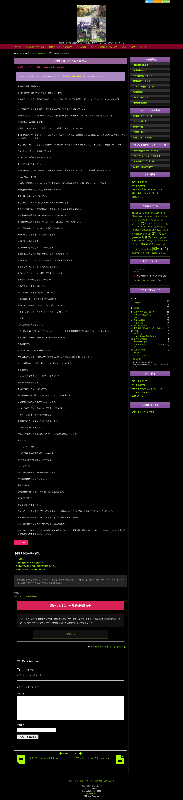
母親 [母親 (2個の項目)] (138, 238)
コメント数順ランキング (143, 87)
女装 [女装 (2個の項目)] (139, 234)
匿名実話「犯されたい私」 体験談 (148, 328)
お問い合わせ (137, 197)
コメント (20, 694)
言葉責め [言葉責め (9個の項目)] (147, 243)
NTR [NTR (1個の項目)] (152, 213)
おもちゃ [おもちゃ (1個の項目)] (149, 216)
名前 (70, 725)
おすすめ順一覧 (140, 121)
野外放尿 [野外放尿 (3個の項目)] (146, 249)
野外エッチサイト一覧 (142, 116)
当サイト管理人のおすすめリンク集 (147, 189)
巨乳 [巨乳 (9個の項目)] (156, 233)
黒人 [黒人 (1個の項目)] (163, 253)
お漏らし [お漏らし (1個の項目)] (158, 216)
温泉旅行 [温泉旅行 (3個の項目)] (156, 237)
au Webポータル (141, 342)
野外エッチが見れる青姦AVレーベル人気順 (67, 47)
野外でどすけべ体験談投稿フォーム (45, 76)
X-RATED (95, 647)
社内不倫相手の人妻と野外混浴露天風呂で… (37, 566)
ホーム (18, 47)
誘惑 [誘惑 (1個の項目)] (158, 244)
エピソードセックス (142, 355)
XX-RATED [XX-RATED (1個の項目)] (140, 216)
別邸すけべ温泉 (140, 325)
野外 (102, 647)
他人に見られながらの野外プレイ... (150, 280)
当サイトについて (138, 47)
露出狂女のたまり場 (142, 315)
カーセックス (115, 647)
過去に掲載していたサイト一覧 (145, 193)
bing (135, 317)
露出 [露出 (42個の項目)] (160, 248)
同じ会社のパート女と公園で (30, 563)
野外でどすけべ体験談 (35, 47)
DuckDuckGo (139, 350)
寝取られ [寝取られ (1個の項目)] (147, 234)
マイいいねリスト (140, 97)
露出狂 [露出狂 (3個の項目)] (150, 253)
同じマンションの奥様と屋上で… (32, 569)
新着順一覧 (139, 127)
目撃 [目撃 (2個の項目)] (150, 241)
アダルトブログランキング (143, 412)
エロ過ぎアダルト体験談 (144, 312)
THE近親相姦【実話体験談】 (146, 336)
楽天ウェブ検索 (140, 339)
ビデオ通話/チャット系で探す (145, 151)
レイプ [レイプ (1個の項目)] (152, 227)
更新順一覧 (140, 132)
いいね (21, 543)
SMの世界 (138, 334)
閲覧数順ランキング (141, 81)
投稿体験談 (138, 92)
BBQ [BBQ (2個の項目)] (135, 213)
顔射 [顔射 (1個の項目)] (157, 253)
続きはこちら (137, 359)
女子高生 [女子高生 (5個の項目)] (158, 229)
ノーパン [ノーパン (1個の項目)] (164, 224)
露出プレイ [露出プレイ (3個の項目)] (138, 253)
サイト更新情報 (138, 186)
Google (137, 302)
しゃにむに (138, 323)
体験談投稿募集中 (142, 65)
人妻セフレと (24, 559)
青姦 (106, 647)
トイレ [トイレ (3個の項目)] (154, 224)
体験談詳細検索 (140, 103)
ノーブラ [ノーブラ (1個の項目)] (136, 227)
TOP (70, 781)
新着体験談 (139, 70)
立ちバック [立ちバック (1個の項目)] (158, 240)
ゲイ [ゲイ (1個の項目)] (147, 224)
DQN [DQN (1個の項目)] (141, 213)
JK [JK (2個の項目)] (147, 213)
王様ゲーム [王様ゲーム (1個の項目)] (142, 240)
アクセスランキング (140, 392)
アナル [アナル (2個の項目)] (146, 220)
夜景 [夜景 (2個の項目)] (148, 230)
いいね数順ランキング (142, 76)
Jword (136, 352)
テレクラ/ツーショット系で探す (146, 156)
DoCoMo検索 (139, 320)
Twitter (136, 331)
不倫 (124, 647)
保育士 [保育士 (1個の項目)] (159, 227)
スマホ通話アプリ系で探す (144, 161)
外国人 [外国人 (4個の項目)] (140, 229)
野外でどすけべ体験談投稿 (25, 596)
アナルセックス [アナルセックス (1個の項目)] (157, 220)
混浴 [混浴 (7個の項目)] (146, 237)
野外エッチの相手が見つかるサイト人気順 (108, 47)
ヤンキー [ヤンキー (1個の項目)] (145, 227)
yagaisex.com (91, 793)
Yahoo (136, 308)
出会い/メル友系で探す (143, 167)
